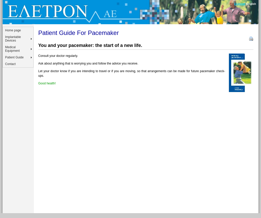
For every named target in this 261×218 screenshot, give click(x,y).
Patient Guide (14, 57)
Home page (13, 30)
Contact (10, 64)
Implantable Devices (13, 38)
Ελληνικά (239, 4)
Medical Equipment (12, 49)
